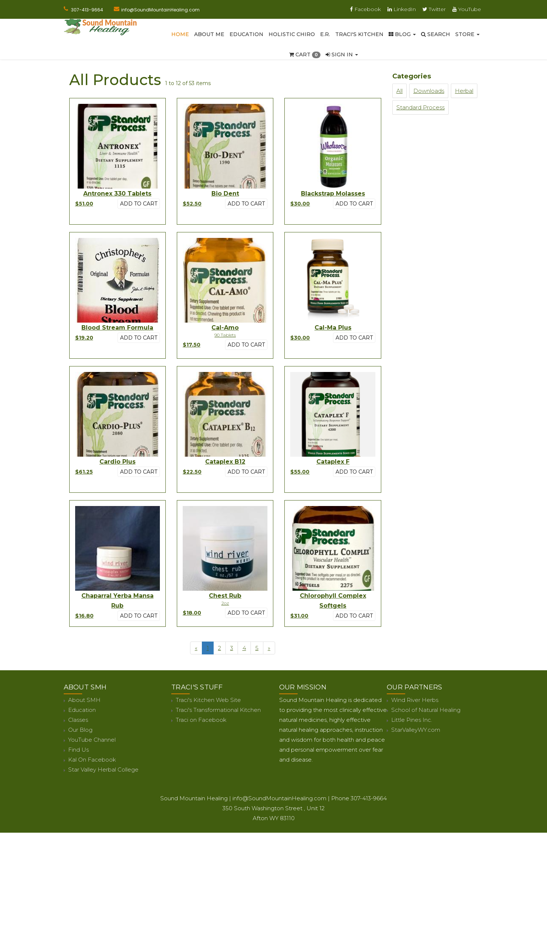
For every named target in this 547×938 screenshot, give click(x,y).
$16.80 (84, 615)
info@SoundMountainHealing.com (160, 10)
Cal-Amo (225, 327)
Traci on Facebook (201, 719)
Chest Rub (225, 595)
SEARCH (435, 34)
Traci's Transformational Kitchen (218, 709)
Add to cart (138, 203)
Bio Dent (225, 193)
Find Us (78, 749)
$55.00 (299, 471)
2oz (225, 603)
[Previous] (196, 648)
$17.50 (191, 344)
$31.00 (299, 615)
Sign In (342, 54)
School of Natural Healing (425, 709)
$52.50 (192, 203)
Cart (304, 54)
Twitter (434, 9)
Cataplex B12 (225, 461)
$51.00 (84, 203)
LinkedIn (402, 9)
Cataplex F (333, 461)
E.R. (325, 34)
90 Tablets (225, 335)
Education (246, 34)
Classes (78, 719)
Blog (402, 34)
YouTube (466, 9)
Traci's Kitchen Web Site (208, 699)
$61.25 (84, 471)
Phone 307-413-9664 (359, 798)
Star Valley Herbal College (103, 769)
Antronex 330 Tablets (117, 193)
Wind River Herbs (414, 699)
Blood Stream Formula (117, 327)
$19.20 (84, 337)
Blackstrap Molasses (333, 193)
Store (467, 34)
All (399, 90)
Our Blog (80, 729)
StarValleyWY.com (415, 729)
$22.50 (192, 471)
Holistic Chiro (292, 34)
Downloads (428, 90)
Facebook (365, 9)
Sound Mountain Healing (194, 798)
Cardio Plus (117, 461)
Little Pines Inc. (411, 719)
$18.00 (192, 612)
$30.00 (300, 203)
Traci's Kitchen (359, 34)
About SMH (84, 699)
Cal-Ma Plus (333, 327)
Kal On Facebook (92, 759)
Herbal (464, 90)
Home (180, 34)
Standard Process (420, 107)
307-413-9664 (87, 10)
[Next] (269, 648)
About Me (209, 34)
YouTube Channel (92, 739)
